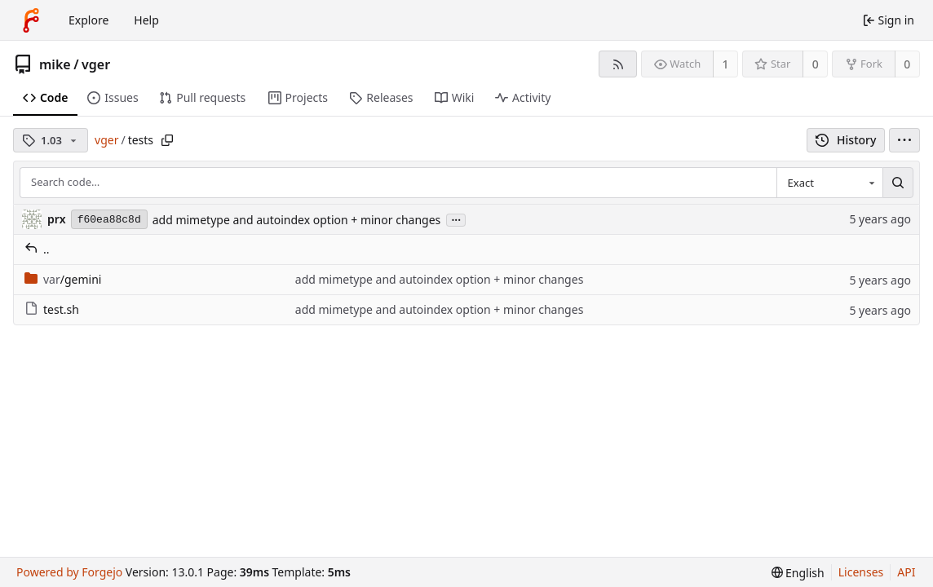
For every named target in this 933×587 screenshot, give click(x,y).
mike (55, 64)
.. (37, 249)
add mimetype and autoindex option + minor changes (297, 219)
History (846, 140)
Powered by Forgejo (69, 572)
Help (146, 20)
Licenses (861, 572)
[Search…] (897, 182)
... (456, 219)
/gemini (62, 279)
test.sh (51, 309)
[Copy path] (167, 140)
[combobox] (829, 182)
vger (96, 64)
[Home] (31, 20)
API (906, 572)
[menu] (904, 140)
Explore (88, 20)
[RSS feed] (618, 64)
